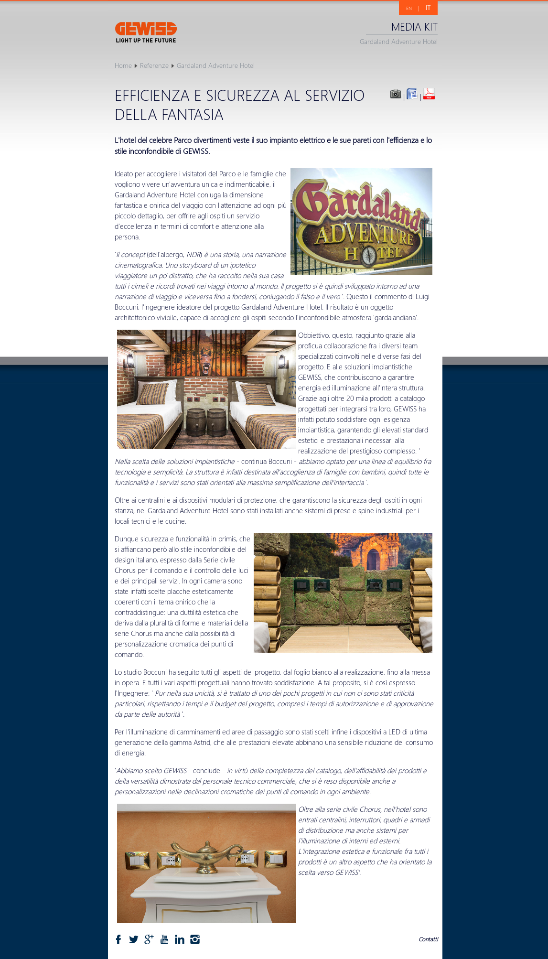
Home (123, 65)
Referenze (154, 65)
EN (409, 8)
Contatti (428, 939)
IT (428, 7)
